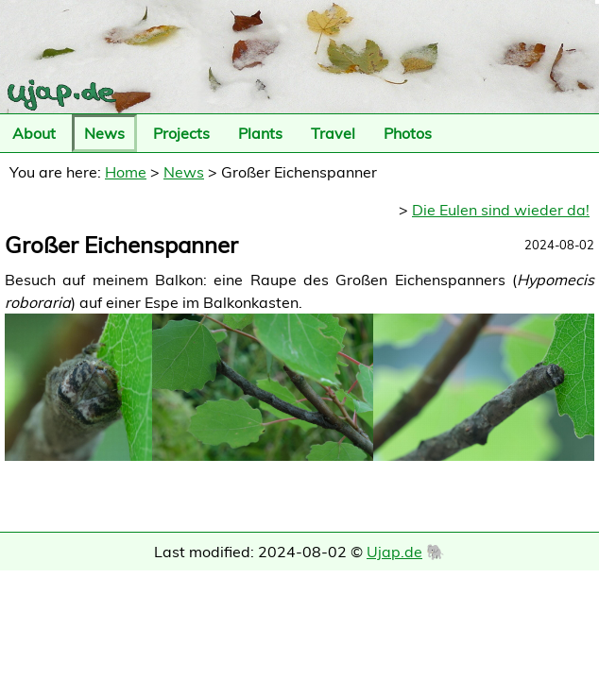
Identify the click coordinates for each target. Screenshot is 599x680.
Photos (408, 133)
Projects (181, 133)
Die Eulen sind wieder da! (501, 209)
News (104, 133)
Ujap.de (394, 551)
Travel (333, 133)
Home (125, 171)
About (34, 133)
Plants (260, 133)
